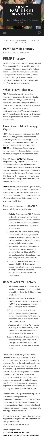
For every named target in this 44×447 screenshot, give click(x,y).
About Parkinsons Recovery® (22, 10)
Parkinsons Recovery (21, 432)
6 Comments (24, 53)
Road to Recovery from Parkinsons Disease (21, 435)
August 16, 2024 (9, 53)
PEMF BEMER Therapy (18, 49)
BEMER (6, 148)
